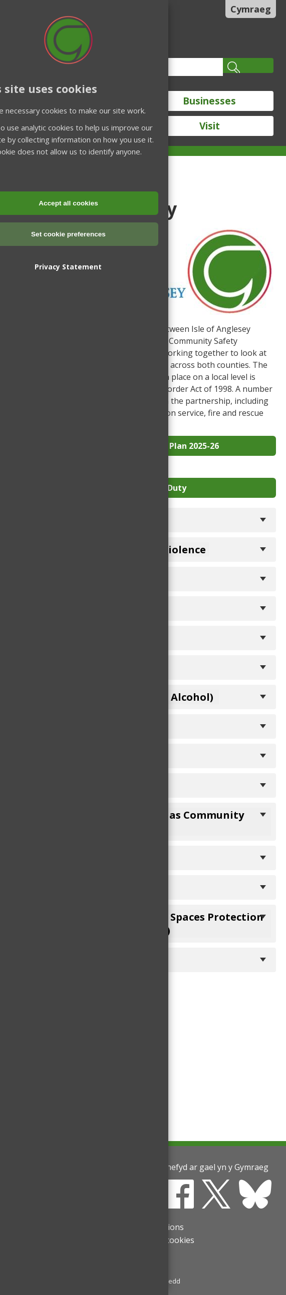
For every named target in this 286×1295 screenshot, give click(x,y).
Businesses (209, 100)
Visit (209, 125)
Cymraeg (250, 9)
